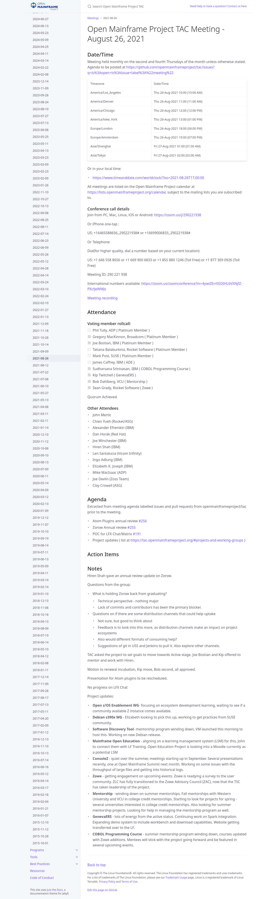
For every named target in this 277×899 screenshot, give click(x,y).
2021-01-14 (40, 427)
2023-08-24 (40, 102)
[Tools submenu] (76, 857)
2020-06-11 (40, 476)
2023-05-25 (40, 137)
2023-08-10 (40, 109)
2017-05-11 (40, 711)
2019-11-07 (40, 524)
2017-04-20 (40, 718)
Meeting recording (102, 298)
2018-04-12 (40, 656)
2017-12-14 (40, 677)
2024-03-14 (40, 60)
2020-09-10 (40, 455)
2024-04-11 (40, 54)
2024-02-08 (40, 74)
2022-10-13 (40, 206)
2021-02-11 (40, 421)
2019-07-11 (40, 552)
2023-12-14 (40, 81)
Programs (37, 850)
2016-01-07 (40, 815)
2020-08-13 (40, 462)
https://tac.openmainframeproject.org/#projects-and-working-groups (186, 540)
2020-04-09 (40, 490)
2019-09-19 (40, 538)
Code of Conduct (42, 878)
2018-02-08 (40, 663)
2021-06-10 (40, 386)
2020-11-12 (40, 441)
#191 (137, 534)
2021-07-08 (40, 379)
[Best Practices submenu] (76, 863)
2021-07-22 (40, 372)
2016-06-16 (40, 767)
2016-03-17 (40, 788)
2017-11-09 (40, 684)
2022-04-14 (40, 275)
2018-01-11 (40, 670)
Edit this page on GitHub (102, 890)
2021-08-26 (40, 358)
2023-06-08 (40, 130)
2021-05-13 (40, 400)
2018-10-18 (40, 614)
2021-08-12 (40, 365)
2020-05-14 (40, 483)
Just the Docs (55, 890)
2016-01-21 (40, 808)
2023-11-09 (40, 88)
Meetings (93, 18)
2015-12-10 (40, 822)
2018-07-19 (40, 635)
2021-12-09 (40, 324)
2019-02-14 (40, 587)
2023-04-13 (40, 150)
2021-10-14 (40, 344)
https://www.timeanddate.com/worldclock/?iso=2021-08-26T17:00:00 (148, 177)
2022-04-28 (40, 268)
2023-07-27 (40, 116)
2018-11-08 (40, 608)
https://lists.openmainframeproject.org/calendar (126, 192)
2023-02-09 (40, 178)
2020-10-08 (40, 448)
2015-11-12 (40, 829)
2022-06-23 (40, 240)
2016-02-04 (40, 801)
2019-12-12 (40, 518)
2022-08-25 (40, 220)
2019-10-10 (40, 531)
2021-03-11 (40, 414)
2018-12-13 (40, 601)
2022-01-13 (40, 317)
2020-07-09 (40, 469)
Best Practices (40, 864)
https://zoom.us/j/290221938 (177, 215)
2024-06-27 (40, 19)
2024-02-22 (40, 67)
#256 (143, 521)
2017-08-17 (40, 698)
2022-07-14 (40, 234)
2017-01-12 (40, 732)
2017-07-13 (40, 704)
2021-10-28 (40, 337)
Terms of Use (129, 881)
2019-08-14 (40, 545)
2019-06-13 (40, 559)
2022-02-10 (40, 303)
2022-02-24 (40, 296)
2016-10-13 (40, 753)
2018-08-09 (40, 628)
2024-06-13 (40, 26)
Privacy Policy (107, 881)
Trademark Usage (176, 877)
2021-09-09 (40, 351)
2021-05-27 (40, 393)
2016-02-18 (40, 795)
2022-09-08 (40, 213)
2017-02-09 (40, 725)
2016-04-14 (40, 781)
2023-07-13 (40, 123)
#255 (131, 527)
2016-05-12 (40, 774)
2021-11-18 (40, 331)
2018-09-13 (40, 621)
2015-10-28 (40, 836)
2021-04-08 (40, 407)
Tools (33, 857)
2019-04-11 (40, 573)
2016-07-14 (40, 760)
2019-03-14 (40, 580)
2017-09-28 (40, 691)
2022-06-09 (40, 247)
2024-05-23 (40, 33)
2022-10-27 (40, 199)
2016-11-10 (40, 746)
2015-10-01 (40, 843)
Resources (37, 871)
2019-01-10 (40, 594)
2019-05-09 (40, 566)
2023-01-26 (40, 185)
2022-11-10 (40, 192)
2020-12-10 (40, 434)
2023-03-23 (40, 157)
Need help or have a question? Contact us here (218, 6)
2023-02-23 (40, 171)
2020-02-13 (40, 504)
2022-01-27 (40, 310)
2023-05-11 (40, 144)
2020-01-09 (40, 511)
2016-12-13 (40, 739)
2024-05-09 (40, 40)
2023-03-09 (40, 164)
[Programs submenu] (76, 850)
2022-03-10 (40, 289)
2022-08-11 (40, 227)
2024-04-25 (40, 47)
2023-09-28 (40, 95)
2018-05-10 (40, 649)
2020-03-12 (40, 497)
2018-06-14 (40, 642)
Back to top (96, 864)
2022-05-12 (40, 261)
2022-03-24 (40, 282)
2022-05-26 (40, 254)
